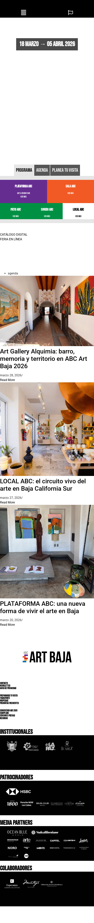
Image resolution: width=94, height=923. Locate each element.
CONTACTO (4, 683)
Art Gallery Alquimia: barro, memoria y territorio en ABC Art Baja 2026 (43, 359)
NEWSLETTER (5, 685)
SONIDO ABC (47, 210)
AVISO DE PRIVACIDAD (8, 688)
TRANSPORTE (5, 698)
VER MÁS (23, 196)
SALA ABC (71, 186)
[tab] (24, 170)
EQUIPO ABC (4, 713)
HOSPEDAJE (4, 700)
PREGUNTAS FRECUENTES (9, 703)
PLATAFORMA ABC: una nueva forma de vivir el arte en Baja (42, 607)
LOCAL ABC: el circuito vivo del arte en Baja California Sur (43, 484)
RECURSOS (4, 718)
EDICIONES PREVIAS (7, 715)
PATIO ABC (16, 210)
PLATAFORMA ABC (23, 186)
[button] (23, 13)
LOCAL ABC (78, 210)
